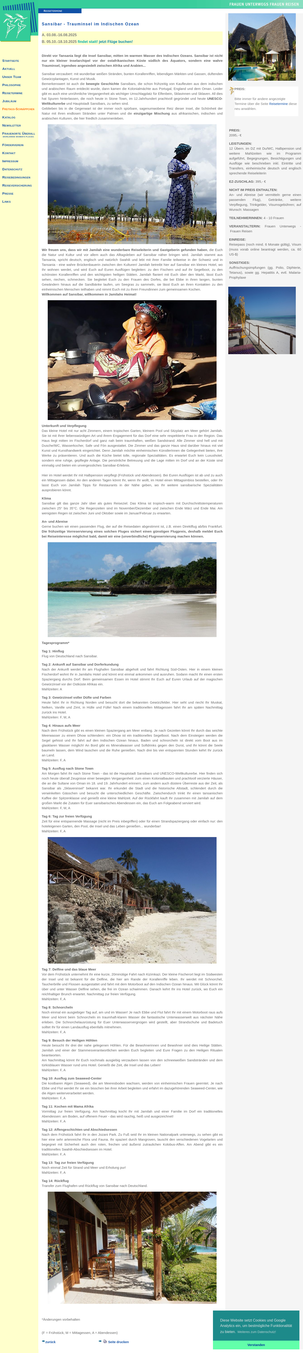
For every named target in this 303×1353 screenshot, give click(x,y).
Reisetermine (278, 104)
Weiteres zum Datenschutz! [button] (256, 1332)
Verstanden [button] (256, 1345)
